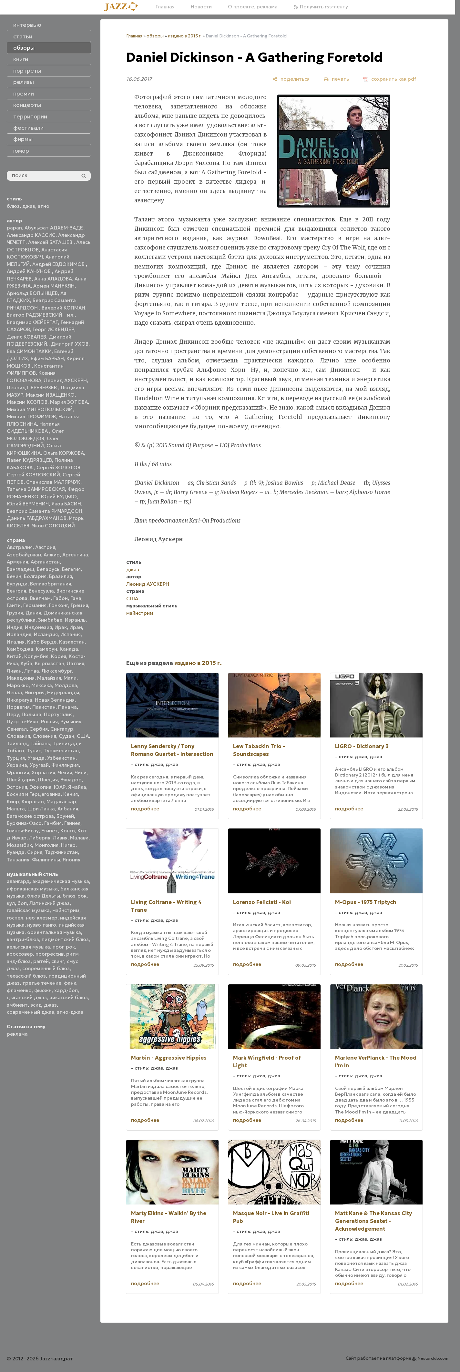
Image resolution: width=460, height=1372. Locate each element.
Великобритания (50, 584)
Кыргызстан (49, 663)
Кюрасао (33, 801)
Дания (33, 613)
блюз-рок (75, 896)
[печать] (336, 79)
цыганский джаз (27, 997)
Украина (17, 765)
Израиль (75, 620)
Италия (16, 642)
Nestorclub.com (433, 1358)
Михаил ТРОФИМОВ (31, 416)
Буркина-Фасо (24, 823)
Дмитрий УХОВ (69, 344)
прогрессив (50, 954)
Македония (21, 678)
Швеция (48, 780)
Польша (31, 714)
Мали (70, 678)
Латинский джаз (49, 903)
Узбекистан (61, 758)
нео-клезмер (41, 918)
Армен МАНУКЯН (54, 286)
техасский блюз (26, 976)
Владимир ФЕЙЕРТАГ (32, 322)
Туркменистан (61, 750)
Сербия (38, 729)
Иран (75, 627)
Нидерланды (63, 692)
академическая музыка (60, 881)
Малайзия (49, 678)
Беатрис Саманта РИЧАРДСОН (44, 511)
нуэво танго (41, 925)
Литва (31, 671)
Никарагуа (19, 700)
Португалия (58, 714)
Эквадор (71, 780)
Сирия (34, 852)
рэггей (41, 961)
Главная (165, 7)
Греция (79, 605)
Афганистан (45, 562)
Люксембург (57, 671)
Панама (67, 707)
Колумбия (36, 656)
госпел (15, 918)
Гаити (14, 605)
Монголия (46, 845)
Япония (71, 860)
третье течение (41, 983)
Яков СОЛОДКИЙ (53, 526)
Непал (14, 692)
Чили (81, 772)
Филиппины (46, 860)
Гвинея (72, 823)
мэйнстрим (65, 910)
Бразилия (60, 576)
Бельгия (71, 569)
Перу (13, 714)
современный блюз (46, 968)
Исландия (46, 634)
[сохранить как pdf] (390, 79)
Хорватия (43, 772)
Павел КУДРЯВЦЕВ (29, 460)
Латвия (75, 663)
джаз (28, 206)
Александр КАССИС (31, 235)
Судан (66, 736)
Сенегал (17, 729)
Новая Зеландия (55, 700)
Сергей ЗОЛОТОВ (58, 467)
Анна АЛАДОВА (53, 279)
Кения (70, 794)
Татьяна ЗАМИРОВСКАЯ (36, 489)
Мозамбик (19, 845)
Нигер (68, 845)
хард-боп (66, 990)
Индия (14, 627)
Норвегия (18, 707)
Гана (75, 598)
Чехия (65, 772)
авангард (18, 881)
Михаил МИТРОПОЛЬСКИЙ (40, 409)
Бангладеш (20, 569)
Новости (201, 7)
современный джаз (30, 1012)
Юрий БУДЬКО (59, 496)
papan (14, 228)
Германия (34, 605)
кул (11, 903)
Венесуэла (41, 591)
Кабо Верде (41, 642)
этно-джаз (70, 1012)
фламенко (19, 990)
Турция (16, 758)
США (83, 736)
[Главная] (123, 7)
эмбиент (17, 1005)
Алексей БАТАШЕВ (51, 242)
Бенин (14, 576)
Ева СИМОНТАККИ (29, 351)
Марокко (18, 685)
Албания (67, 809)
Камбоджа (20, 649)
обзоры (155, 36)
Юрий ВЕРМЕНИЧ (28, 504)
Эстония (17, 787)
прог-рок (64, 947)
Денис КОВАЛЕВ (26, 337)
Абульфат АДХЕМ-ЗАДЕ (54, 228)
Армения (17, 562)
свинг (57, 961)
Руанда (16, 852)
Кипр (13, 801)
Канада (69, 649)
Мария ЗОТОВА (69, 402)
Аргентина (75, 555)
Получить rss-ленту (321, 7)
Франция (18, 772)
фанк (70, 983)
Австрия (45, 547)
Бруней (65, 816)
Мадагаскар (61, 801)
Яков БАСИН (66, 504)
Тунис (34, 750)
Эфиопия (40, 787)
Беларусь (48, 569)
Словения (44, 736)
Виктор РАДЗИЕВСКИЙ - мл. (41, 315)
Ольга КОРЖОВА (63, 453)
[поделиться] (291, 79)
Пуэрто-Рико (22, 721)
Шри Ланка (41, 809)
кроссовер (20, 954)
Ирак (61, 627)
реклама (17, 1034)
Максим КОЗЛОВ (27, 402)
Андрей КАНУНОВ (29, 271)
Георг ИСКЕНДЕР (53, 329)
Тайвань (40, 743)
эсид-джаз (43, 1005)
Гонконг (58, 605)
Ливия (60, 838)
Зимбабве (50, 620)
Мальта (16, 809)
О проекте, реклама (253, 7)
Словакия (18, 736)
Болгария (35, 576)
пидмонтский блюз (65, 939)
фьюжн (43, 990)
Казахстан (72, 642)
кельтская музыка (28, 947)
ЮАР (60, 787)
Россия (49, 721)
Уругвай (39, 765)
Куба (26, 663)
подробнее (145, 809)
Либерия (39, 838)
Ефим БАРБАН (47, 358)
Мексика (41, 685)
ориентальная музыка (54, 932)
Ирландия (19, 634)
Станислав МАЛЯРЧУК (53, 482)
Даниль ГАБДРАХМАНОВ (36, 518)
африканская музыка (32, 889)
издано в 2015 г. (184, 36)
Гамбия (53, 823)
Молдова (66, 685)
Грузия (15, 613)
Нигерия (35, 692)
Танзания (18, 860)
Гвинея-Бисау (23, 831)
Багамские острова (30, 816)
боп (22, 903)
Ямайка (77, 787)
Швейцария (21, 780)
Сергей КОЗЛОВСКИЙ (33, 475)
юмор (21, 150)
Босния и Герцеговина (34, 794)
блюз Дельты (43, 896)
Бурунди (17, 584)
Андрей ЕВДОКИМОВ (59, 264)
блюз (13, 206)
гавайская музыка (28, 910)
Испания (70, 634)
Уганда (36, 758)
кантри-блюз (23, 939)
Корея (58, 656)
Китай (14, 656)
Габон (60, 598)
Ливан (14, 671)
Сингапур (61, 729)
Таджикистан (61, 852)
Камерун (46, 649)
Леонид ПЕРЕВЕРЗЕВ (32, 387)
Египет (49, 831)
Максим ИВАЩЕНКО (50, 395)
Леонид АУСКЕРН (65, 380)
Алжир (52, 555)
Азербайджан (24, 555)
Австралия (20, 547)
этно (43, 206)
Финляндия (65, 765)
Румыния (70, 721)
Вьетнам (40, 598)
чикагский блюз (68, 997)
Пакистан (44, 707)
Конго (67, 831)
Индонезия (38, 627)
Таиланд (17, 743)
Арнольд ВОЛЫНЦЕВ (32, 293)
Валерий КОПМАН (63, 308)
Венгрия (16, 591)
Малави (79, 838)
